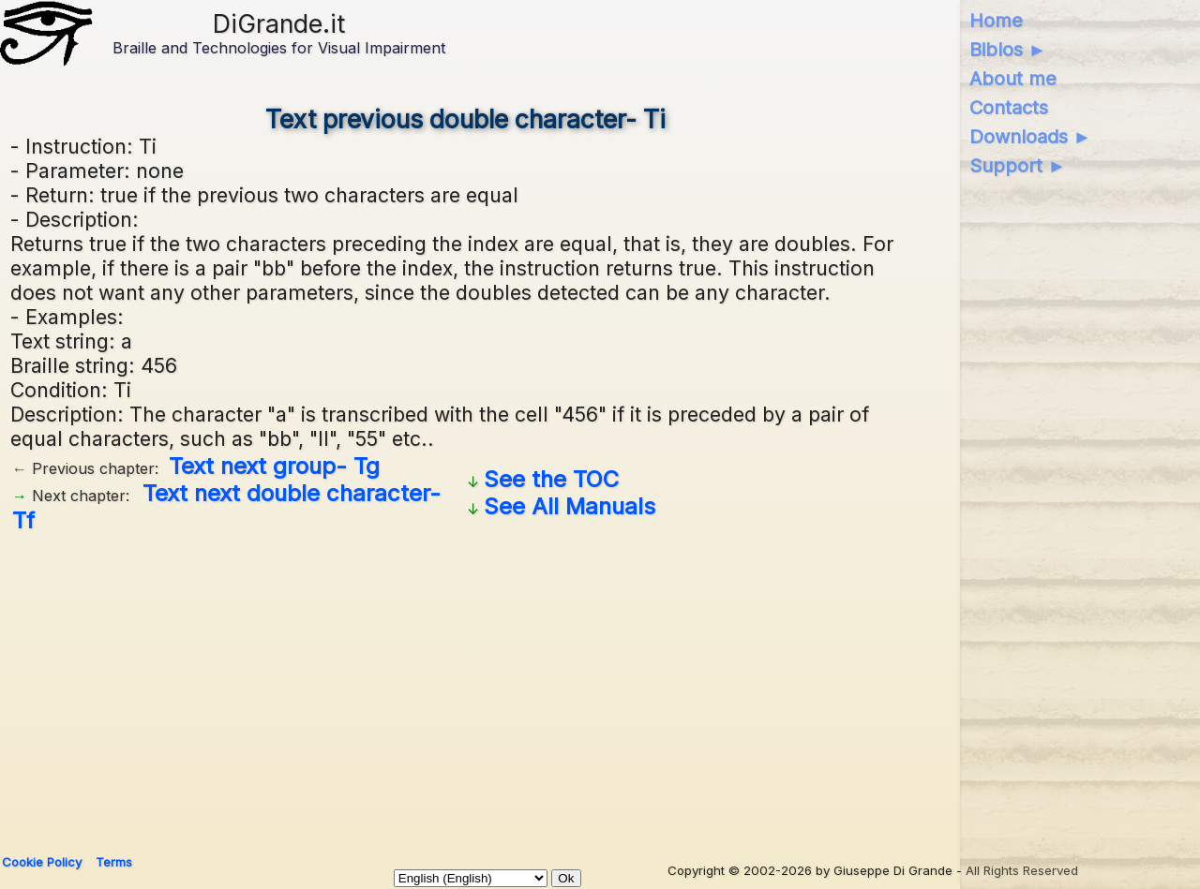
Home (996, 20)
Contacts (1008, 107)
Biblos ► (1008, 49)
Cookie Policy (42, 861)
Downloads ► (1030, 137)
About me (1013, 78)
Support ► (1018, 166)
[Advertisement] (572, 687)
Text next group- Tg (274, 466)
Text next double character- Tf (226, 507)
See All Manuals (569, 506)
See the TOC (551, 479)
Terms (114, 861)
